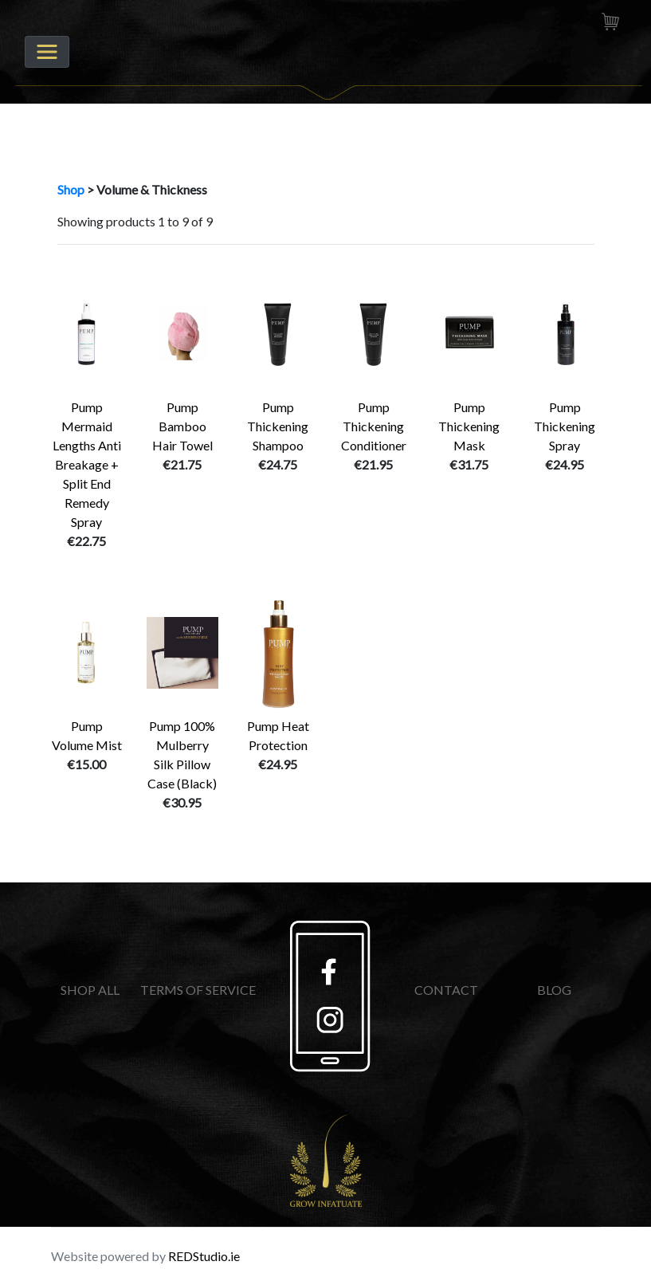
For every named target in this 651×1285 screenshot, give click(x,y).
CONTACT (446, 989)
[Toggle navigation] (47, 52)
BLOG (554, 989)
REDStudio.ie (204, 1255)
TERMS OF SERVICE (198, 989)
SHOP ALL (90, 989)
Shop (70, 189)
